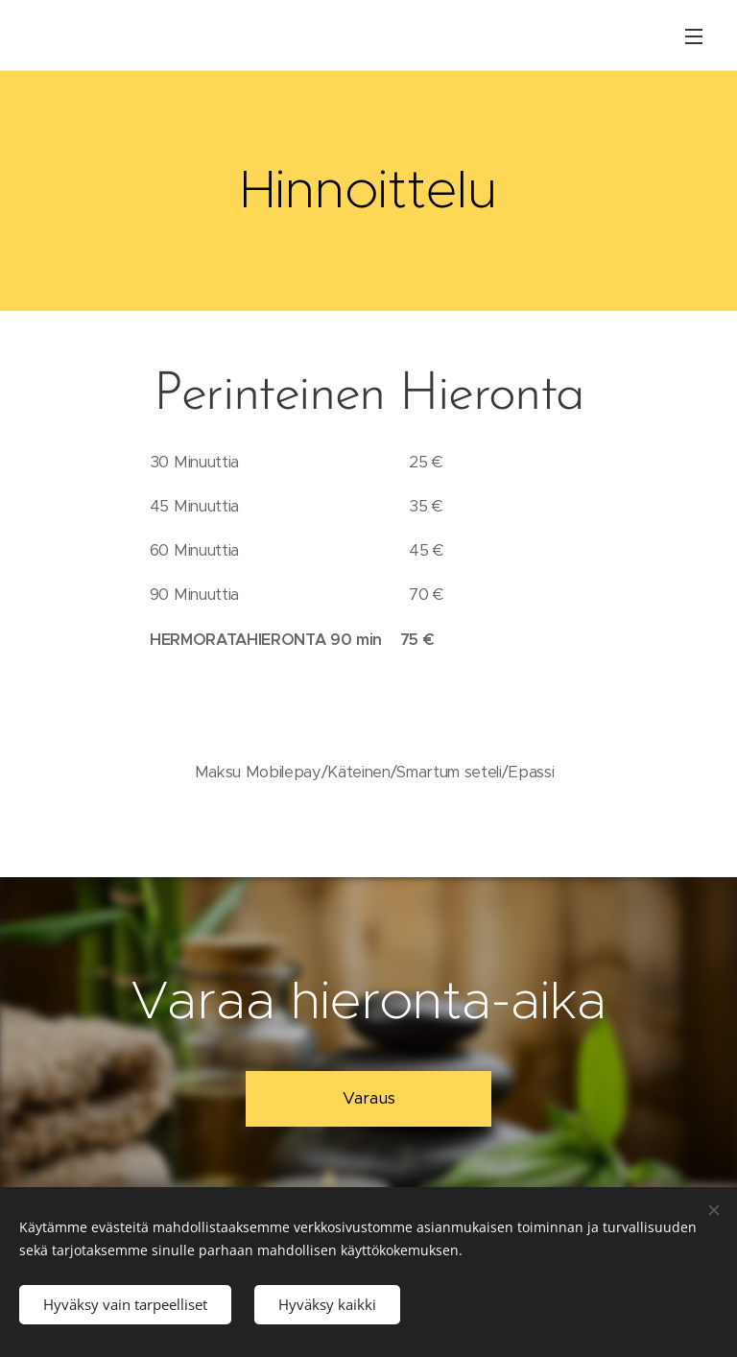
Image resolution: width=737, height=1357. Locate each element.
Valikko (693, 36)
